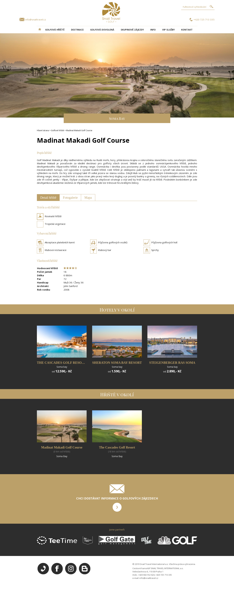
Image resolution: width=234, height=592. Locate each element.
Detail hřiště (48, 197)
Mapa (88, 197)
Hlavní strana (43, 130)
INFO (153, 29)
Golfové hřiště (57, 130)
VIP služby (168, 29)
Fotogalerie (70, 197)
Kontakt (187, 29)
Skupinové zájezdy (132, 29)
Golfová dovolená (102, 29)
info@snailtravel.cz (35, 19)
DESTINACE (77, 29)
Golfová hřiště (55, 29)
